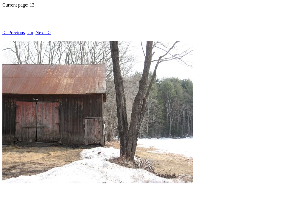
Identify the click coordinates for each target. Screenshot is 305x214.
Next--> (43, 32)
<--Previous (13, 32)
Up (30, 32)
